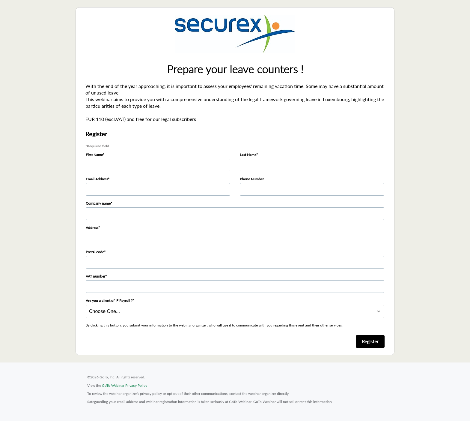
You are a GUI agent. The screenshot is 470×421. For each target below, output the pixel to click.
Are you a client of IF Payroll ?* (110, 300)
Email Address (97, 179)
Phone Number (252, 179)
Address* (93, 227)
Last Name (248, 154)
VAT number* (96, 276)
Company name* (99, 203)
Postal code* (96, 252)
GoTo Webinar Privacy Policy (124, 385)
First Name (94, 154)
